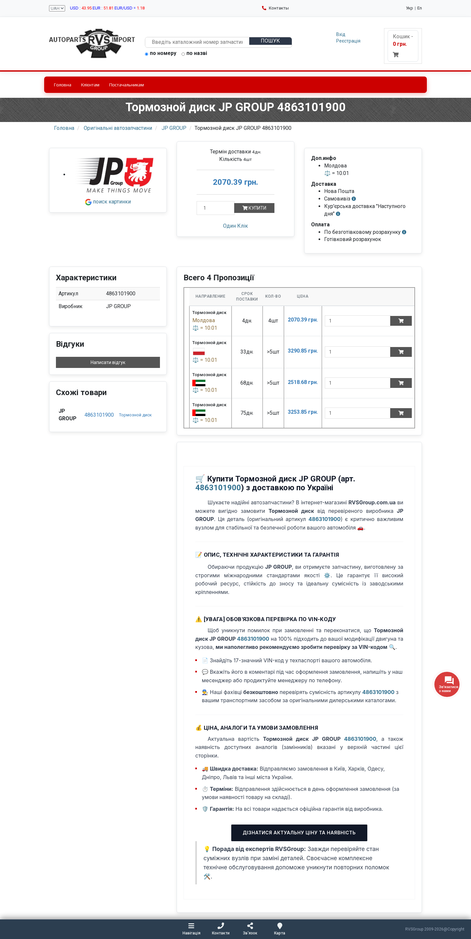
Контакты (275, 8)
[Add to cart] (401, 321)
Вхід (340, 34)
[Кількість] (216, 208)
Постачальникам (126, 84)
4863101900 (99, 415)
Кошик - (403, 45)
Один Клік (235, 226)
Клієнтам (90, 84)
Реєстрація (348, 40)
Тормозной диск (135, 414)
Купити (254, 208)
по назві (194, 53)
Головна (62, 84)
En (419, 8)
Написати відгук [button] (108, 362)
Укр (409, 8)
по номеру (160, 53)
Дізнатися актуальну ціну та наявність (299, 832)
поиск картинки (108, 202)
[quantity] (358, 320)
